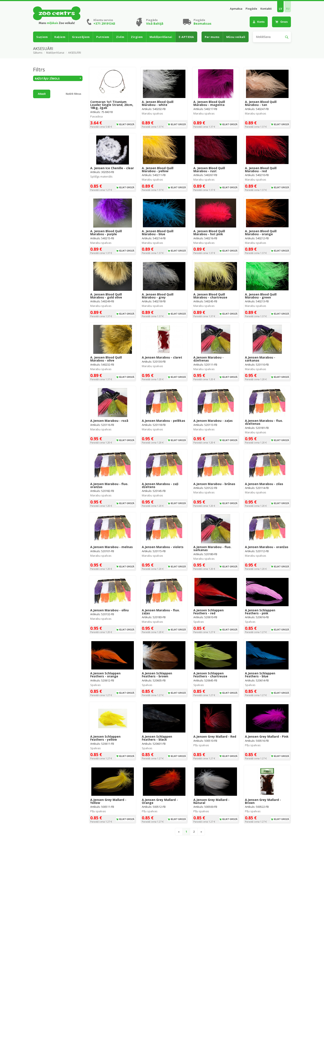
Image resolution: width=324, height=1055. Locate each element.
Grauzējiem (81, 37)
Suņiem (42, 37)
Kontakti (266, 8)
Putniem (102, 37)
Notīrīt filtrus (73, 93)
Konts (259, 21)
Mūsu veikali (235, 37)
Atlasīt (42, 93)
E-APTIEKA (186, 37)
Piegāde (251, 8)
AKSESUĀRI (74, 52)
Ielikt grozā (126, 124)
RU (288, 9)
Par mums (212, 37)
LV (280, 9)
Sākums (37, 52)
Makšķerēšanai (161, 37)
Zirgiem (137, 37)
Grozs (281, 21)
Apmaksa (236, 8)
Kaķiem (59, 37)
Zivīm (120, 37)
